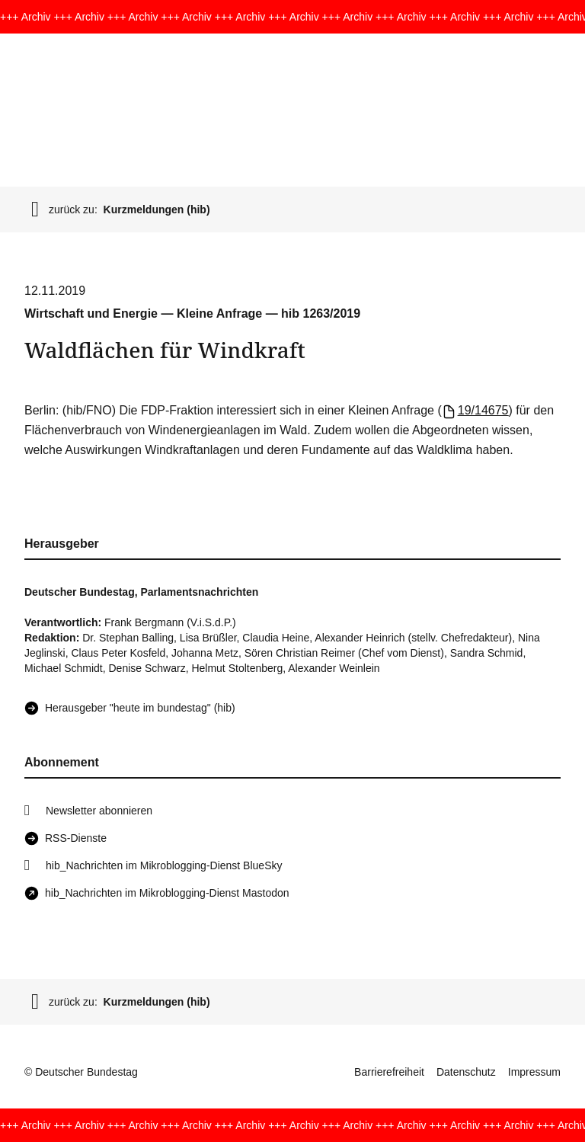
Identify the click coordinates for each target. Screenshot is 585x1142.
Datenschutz (466, 1072)
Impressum (534, 1072)
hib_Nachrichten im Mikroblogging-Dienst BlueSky (164, 865)
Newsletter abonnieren (99, 811)
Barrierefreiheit (389, 1072)
